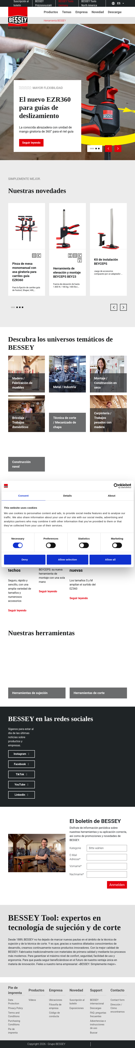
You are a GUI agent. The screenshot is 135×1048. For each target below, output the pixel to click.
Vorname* (76, 866)
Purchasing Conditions (14, 1023)
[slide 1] (92, 148)
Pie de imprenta (13, 1031)
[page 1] (13, 307)
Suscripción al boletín (77, 1002)
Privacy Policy (15, 1008)
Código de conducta (54, 1014)
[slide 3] (99, 148)
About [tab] (111, 495)
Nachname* (77, 874)
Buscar (93, 1032)
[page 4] (22, 307)
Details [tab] (67, 495)
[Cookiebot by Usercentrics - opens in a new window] (116, 485)
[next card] (123, 307)
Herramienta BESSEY (55, 20)
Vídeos (32, 1000)
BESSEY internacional (97, 1002)
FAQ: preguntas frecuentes (98, 1014)
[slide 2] (96, 148)
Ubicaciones (55, 1000)
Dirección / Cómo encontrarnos (118, 1008)
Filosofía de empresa (55, 1006)
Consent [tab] (23, 495)
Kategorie (75, 848)
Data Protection (13, 1002)
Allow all (110, 559)
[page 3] (19, 307)
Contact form (118, 1000)
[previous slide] (108, 148)
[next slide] (118, 148)
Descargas (95, 1008)
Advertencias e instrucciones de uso (98, 1024)
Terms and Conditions (14, 1014)
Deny (25, 559)
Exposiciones (77, 1008)
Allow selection (67, 559)
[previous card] (113, 307)
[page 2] (17, 307)
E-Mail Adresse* (75, 857)
